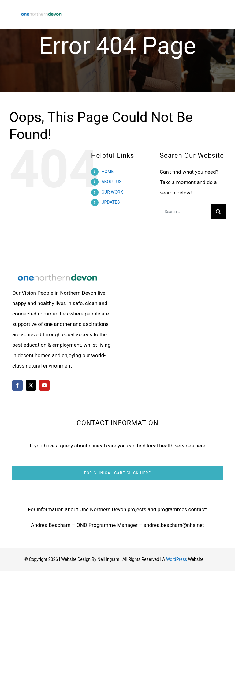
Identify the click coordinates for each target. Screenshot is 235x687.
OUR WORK (112, 192)
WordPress (176, 559)
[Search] (218, 211)
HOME (107, 171)
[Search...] (185, 211)
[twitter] (31, 385)
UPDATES (110, 202)
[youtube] (44, 385)
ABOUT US (111, 181)
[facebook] (17, 385)
